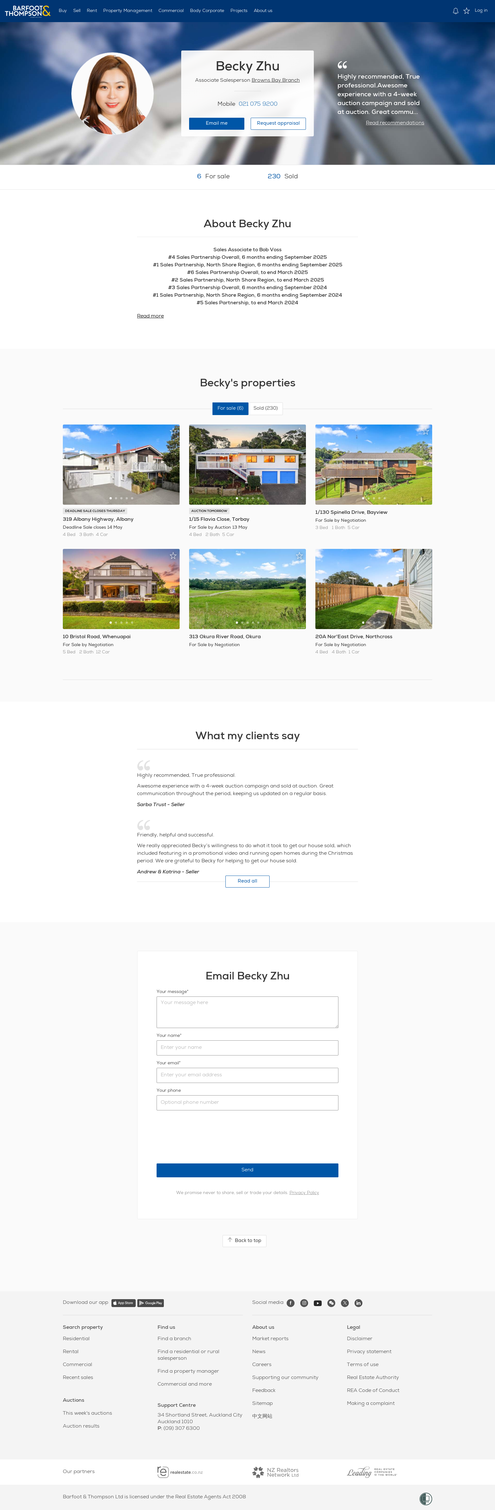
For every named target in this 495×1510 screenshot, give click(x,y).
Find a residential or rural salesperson (188, 1355)
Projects (239, 11)
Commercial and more (185, 1384)
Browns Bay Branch (276, 80)
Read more (150, 316)
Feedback (264, 1391)
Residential (76, 1339)
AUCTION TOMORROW (209, 511)
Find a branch (174, 1339)
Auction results (81, 1426)
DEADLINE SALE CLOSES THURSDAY (95, 511)
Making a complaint (371, 1403)
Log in (481, 11)
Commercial (171, 11)
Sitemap (262, 1403)
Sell (77, 11)
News (258, 1352)
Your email (168, 1063)
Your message (172, 992)
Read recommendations (395, 123)
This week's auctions (87, 1413)
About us (263, 11)
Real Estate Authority (373, 1378)
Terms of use (363, 1365)
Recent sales (78, 1378)
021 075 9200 (258, 104)
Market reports (270, 1339)
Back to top (244, 1240)
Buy (63, 11)
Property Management (127, 11)
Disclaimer (360, 1339)
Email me (217, 123)
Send (247, 1170)
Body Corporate (207, 11)
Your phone (169, 1091)
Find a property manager (188, 1371)
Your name (168, 1036)
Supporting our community (285, 1378)
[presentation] (205, 1137)
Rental (71, 1352)
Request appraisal (278, 123)
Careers (261, 1365)
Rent (92, 11)
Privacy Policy (304, 1193)
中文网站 (262, 1416)
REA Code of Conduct (373, 1391)
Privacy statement (369, 1352)
